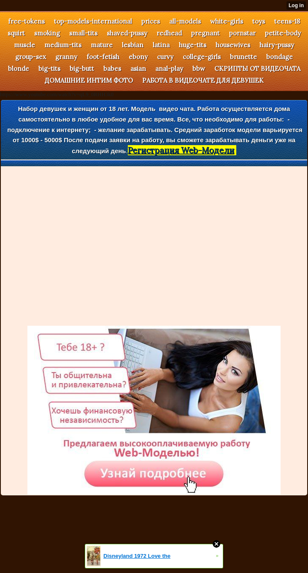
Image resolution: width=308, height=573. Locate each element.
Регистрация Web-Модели (181, 150)
